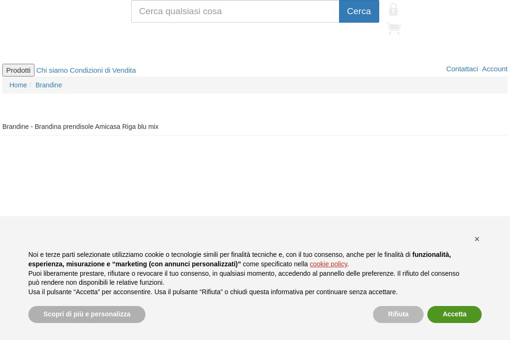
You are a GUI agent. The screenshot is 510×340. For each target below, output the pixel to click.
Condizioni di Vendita (103, 70)
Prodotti (18, 70)
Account (494, 69)
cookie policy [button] (328, 264)
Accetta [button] (454, 314)
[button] (476, 238)
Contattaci (461, 69)
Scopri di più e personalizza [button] (86, 314)
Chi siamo (52, 70)
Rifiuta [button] (398, 314)
